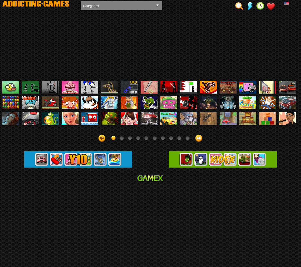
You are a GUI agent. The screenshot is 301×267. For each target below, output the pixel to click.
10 (187, 219)
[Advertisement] (150, 45)
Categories (91, 6)
